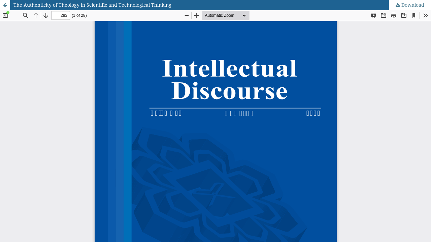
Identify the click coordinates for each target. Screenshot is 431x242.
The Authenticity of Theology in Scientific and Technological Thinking (92, 5)
